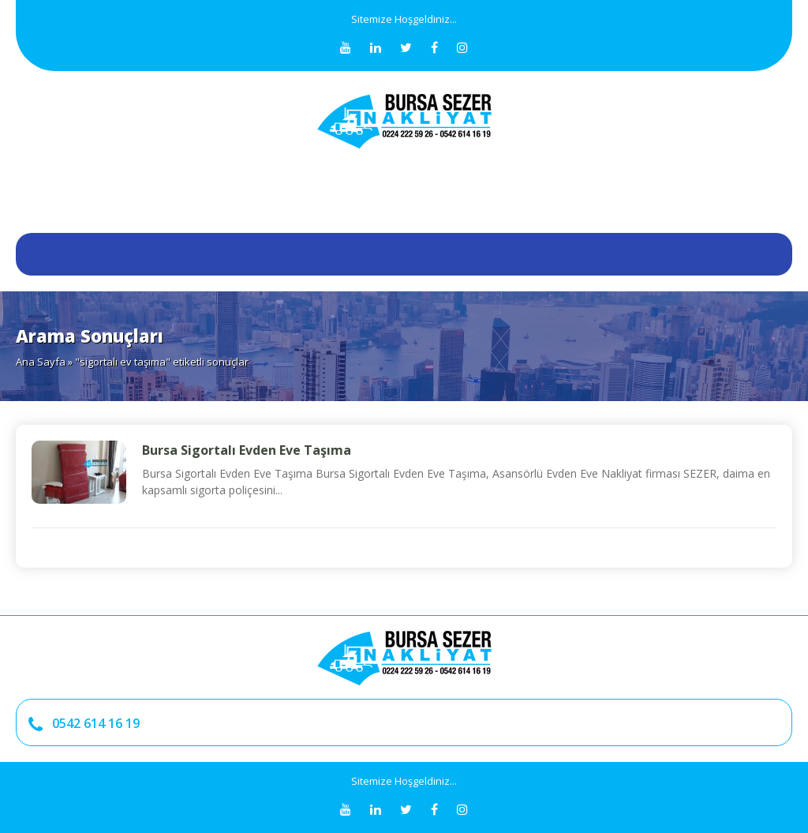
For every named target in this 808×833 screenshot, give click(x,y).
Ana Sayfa (40, 362)
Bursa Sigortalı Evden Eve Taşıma (246, 450)
